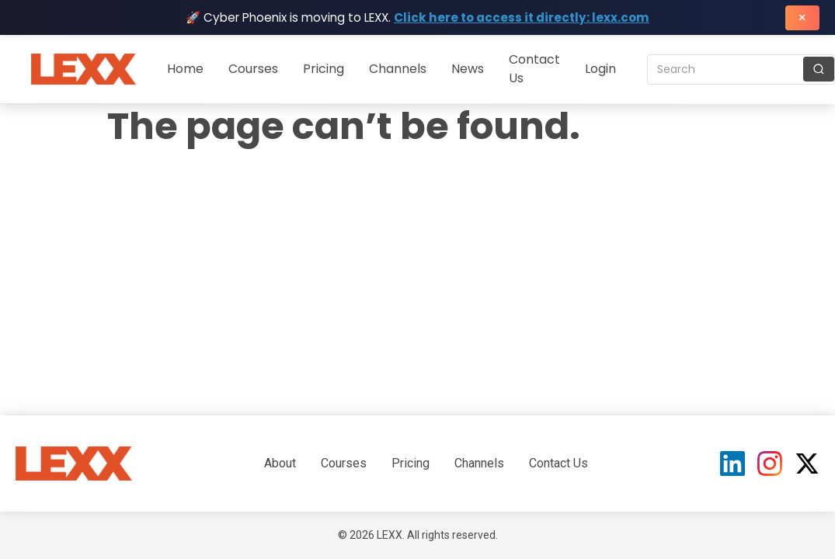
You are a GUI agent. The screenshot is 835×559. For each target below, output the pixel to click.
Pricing (323, 69)
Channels (397, 69)
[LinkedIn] (732, 463)
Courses (253, 69)
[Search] (818, 69)
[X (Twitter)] (807, 463)
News (467, 69)
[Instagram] (769, 463)
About (280, 463)
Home (185, 69)
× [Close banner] (802, 17)
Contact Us (558, 463)
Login (600, 69)
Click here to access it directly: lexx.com (521, 17)
